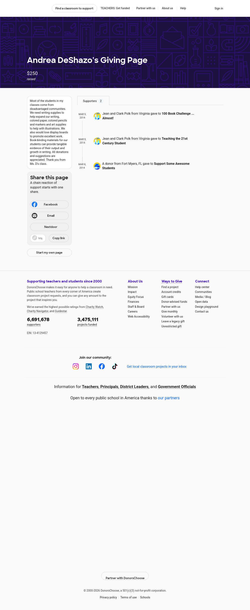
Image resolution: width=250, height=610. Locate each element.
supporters (49, 321)
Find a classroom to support (74, 8)
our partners (169, 398)
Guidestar (61, 311)
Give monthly (170, 311)
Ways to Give (172, 281)
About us (167, 8)
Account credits (171, 291)
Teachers (90, 386)
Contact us (202, 311)
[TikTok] (114, 366)
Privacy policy (108, 593)
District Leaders (134, 386)
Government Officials (177, 386)
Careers (133, 311)
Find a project (170, 287)
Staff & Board (136, 306)
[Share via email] (49, 216)
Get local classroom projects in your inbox (156, 366)
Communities (203, 291)
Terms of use (128, 593)
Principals (109, 386)
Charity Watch (94, 307)
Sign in (219, 8)
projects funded (99, 321)
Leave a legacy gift (173, 321)
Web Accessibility (139, 316)
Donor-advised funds (174, 301)
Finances (133, 301)
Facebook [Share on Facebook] (44, 204)
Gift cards (168, 296)
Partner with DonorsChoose (125, 572)
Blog (208, 296)
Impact (132, 291)
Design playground (206, 306)
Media (199, 296)
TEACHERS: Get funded (115, 8)
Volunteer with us (172, 316)
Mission (133, 287)
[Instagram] (75, 366)
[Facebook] (101, 366)
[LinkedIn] (88, 366)
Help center (202, 287)
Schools (145, 593)
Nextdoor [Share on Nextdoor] (44, 227)
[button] (49, 238)
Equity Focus (136, 296)
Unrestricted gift (172, 326)
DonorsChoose (37, 8)
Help (183, 8)
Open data (201, 301)
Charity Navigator (37, 311)
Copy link (58, 238)
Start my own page (49, 252)
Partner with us (145, 8)
